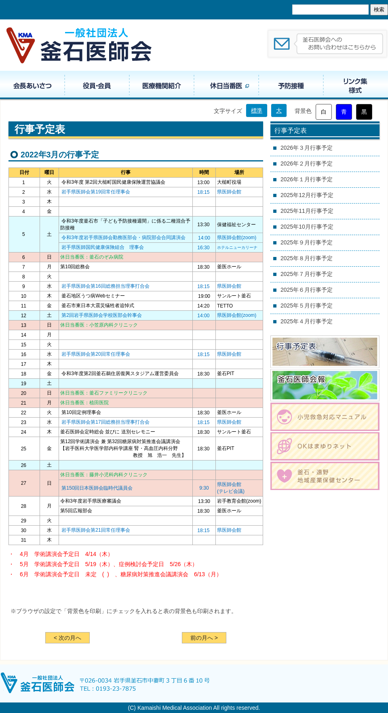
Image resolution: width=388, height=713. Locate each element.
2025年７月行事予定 (306, 274)
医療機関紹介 (161, 85)
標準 (256, 110)
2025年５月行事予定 (306, 305)
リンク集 (355, 85)
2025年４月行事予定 (306, 321)
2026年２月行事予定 (306, 163)
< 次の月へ (67, 637)
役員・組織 (97, 85)
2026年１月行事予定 (306, 179)
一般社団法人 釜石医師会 (79, 45)
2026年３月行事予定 (306, 147)
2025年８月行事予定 (306, 258)
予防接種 (291, 85)
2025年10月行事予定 (306, 226)
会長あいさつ (32, 85)
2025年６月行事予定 (306, 289)
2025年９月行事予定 (306, 242)
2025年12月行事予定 (306, 195)
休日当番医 (226, 85)
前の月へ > (204, 637)
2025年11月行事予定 (306, 211)
